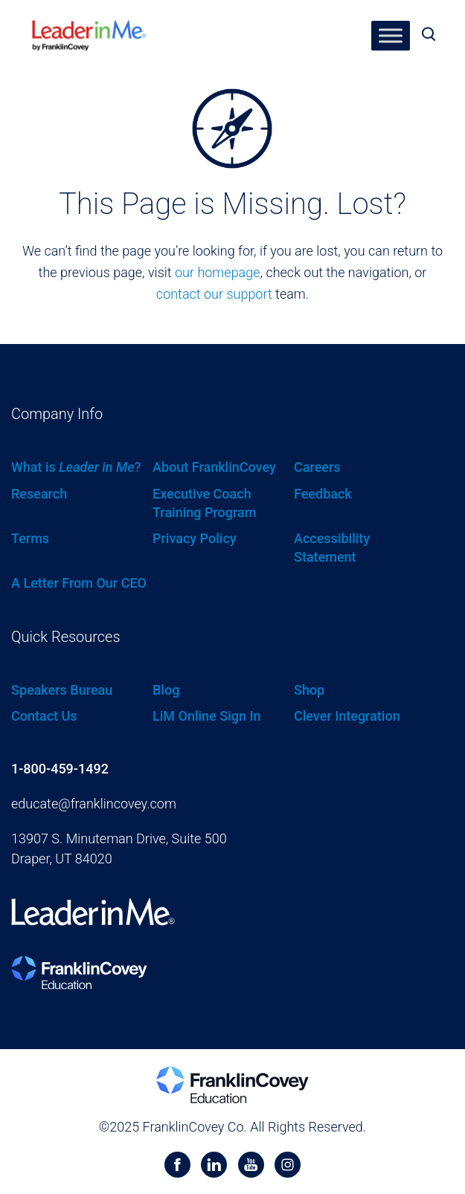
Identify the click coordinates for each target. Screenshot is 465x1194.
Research (39, 494)
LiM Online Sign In (207, 716)
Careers (317, 467)
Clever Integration (347, 716)
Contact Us (44, 716)
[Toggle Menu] (391, 35)
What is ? (76, 467)
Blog (166, 690)
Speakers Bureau (61, 690)
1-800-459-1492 (60, 768)
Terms (30, 538)
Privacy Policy (195, 538)
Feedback (323, 494)
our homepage (217, 272)
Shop (309, 690)
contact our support (214, 294)
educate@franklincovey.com (93, 803)
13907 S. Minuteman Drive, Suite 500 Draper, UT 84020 (119, 848)
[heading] (89, 30)
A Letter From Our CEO (79, 583)
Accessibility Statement (332, 548)
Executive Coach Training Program (204, 503)
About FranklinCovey (214, 467)
